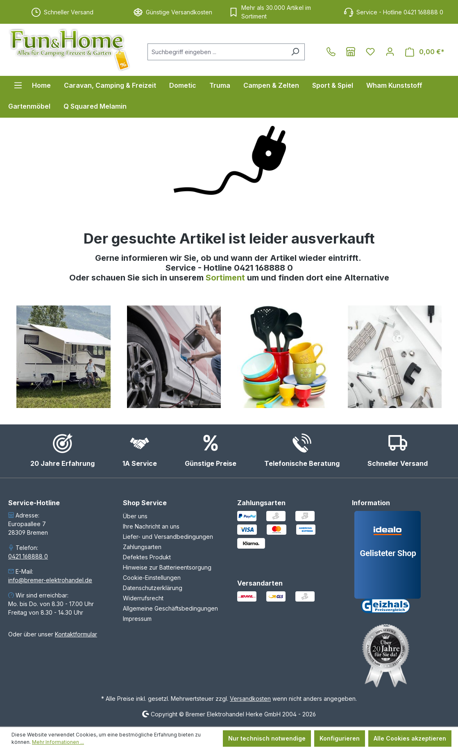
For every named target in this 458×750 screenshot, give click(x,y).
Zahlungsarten (142, 546)
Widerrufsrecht (143, 598)
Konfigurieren (340, 738)
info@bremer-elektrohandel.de (50, 580)
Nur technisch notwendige (267, 738)
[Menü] (18, 85)
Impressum (137, 618)
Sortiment (226, 278)
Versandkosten (250, 698)
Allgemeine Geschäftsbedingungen (170, 608)
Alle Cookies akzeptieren (410, 738)
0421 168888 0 (28, 556)
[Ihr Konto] (390, 51)
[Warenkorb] (425, 51)
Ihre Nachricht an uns (151, 526)
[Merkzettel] (370, 51)
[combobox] (216, 51)
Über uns (135, 516)
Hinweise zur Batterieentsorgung (167, 567)
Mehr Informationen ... (58, 742)
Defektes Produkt (147, 557)
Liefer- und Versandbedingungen (168, 536)
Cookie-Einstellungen (152, 577)
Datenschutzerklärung (152, 587)
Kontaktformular (76, 634)
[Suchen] (295, 51)
